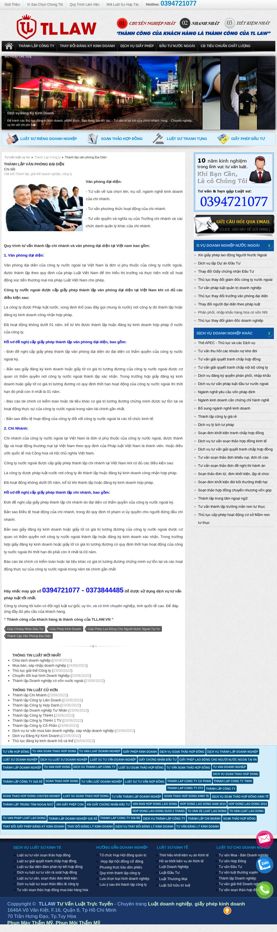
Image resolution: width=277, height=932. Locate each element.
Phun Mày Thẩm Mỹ (30, 923)
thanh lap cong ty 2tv (185, 788)
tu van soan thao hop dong (54, 751)
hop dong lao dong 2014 (247, 804)
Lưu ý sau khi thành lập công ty (123, 885)
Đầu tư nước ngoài (177, 46)
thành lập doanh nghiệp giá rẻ (73, 818)
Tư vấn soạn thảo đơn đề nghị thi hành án (231, 465)
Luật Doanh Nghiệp (9, 46)
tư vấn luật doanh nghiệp (101, 781)
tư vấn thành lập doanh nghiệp (136, 796)
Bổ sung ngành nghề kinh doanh (224, 408)
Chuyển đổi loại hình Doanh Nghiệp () (51, 675)
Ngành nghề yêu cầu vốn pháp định (226, 392)
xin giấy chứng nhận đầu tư (108, 804)
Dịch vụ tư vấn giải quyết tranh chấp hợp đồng (235, 449)
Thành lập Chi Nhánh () (40, 695)
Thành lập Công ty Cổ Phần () (45, 725)
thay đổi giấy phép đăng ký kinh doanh (33, 826)
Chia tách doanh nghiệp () (42, 660)
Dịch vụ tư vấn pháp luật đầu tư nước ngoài (233, 384)
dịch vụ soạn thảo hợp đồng (182, 751)
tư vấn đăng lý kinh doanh (197, 826)
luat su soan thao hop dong (86, 796)
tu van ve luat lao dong (207, 811)
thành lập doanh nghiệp (22, 767)
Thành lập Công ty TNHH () (43, 715)
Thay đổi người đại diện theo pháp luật (229, 304)
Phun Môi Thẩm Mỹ (78, 923)
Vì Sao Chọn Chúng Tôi (45, 4)
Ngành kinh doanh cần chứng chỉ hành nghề (233, 400)
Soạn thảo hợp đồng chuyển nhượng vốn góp (235, 490)
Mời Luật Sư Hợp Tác (123, 4)
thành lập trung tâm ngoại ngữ (28, 804)
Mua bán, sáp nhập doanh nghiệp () (50, 665)
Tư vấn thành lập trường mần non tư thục (231, 506)
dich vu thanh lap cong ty (94, 767)
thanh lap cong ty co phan (189, 781)
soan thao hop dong (61, 781)
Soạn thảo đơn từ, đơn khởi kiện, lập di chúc (233, 474)
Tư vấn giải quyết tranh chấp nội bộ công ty (233, 367)
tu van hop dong (57, 767)
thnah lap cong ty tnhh (233, 781)
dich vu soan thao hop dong (235, 774)
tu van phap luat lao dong (24, 818)
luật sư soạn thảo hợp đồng (141, 767)
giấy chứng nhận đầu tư (25, 629)
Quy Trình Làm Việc (85, 4)
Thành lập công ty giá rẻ (217, 416)
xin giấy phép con (69, 804)
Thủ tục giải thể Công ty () (42, 670)
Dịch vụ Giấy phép (137, 46)
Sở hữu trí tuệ (18, 56)
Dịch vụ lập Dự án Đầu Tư (219, 263)
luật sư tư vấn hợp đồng (144, 781)
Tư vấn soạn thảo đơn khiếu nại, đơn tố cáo (233, 457)
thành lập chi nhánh (204, 818)
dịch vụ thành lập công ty (164, 818)
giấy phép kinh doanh (65, 629)
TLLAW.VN (101, 619)
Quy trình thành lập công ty (120, 873)
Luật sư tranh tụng (187, 139)
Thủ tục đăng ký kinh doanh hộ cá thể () (53, 741)
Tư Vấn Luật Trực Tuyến (86, 904)
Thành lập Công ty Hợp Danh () (46, 705)
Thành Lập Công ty (36, 46)
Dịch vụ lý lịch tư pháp (216, 425)
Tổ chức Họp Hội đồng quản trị (123, 855)
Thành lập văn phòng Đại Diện (34, 164)
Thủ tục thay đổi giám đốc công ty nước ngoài (235, 279)
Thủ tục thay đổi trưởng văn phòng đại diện (233, 296)
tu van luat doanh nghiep (99, 751)
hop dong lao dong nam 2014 (203, 804)
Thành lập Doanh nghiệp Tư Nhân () (50, 710)
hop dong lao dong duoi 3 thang (159, 811)
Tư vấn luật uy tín (17, 157)
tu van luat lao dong (246, 811)
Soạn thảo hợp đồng (121, 139)
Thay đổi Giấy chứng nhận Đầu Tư (226, 271)
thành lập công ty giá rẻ (23, 781)
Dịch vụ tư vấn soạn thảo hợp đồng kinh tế (232, 441)
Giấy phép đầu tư (248, 139)
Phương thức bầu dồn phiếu (121, 867)
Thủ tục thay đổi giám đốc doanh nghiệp (230, 320)
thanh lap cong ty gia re (120, 818)
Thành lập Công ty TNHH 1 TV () (47, 720)
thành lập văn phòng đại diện (29, 636)
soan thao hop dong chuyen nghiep (31, 796)
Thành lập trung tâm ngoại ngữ (223, 498)
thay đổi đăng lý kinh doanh (90, 826)
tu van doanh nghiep (229, 767)
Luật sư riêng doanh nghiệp (48, 139)
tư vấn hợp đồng (16, 751)
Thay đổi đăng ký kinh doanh (87, 46)
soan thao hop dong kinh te (186, 796)
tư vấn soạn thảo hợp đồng (188, 767)
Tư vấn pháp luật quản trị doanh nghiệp (229, 288)
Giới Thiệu (12, 4)
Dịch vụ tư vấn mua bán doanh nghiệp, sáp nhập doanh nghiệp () (73, 730)
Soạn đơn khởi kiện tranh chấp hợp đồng (231, 433)
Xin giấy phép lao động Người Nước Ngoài (232, 255)
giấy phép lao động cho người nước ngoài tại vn (124, 629)
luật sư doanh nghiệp (20, 759)
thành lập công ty (221, 788)
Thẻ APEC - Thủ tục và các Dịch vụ (226, 343)
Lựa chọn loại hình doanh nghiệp (124, 879)
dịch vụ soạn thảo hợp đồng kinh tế (240, 796)
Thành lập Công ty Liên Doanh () (47, 700)
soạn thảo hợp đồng (239, 818)
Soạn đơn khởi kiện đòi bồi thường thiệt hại (232, 482)
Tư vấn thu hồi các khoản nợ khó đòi (227, 351)
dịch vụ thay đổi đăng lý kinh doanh (144, 826)
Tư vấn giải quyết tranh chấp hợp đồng (229, 359)
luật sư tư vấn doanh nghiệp (113, 759)
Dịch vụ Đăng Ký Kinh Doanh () (46, 736)
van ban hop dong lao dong (155, 804)
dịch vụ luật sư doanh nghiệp (63, 759)
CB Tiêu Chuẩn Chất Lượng (225, 46)
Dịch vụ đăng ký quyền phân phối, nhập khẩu (234, 375)
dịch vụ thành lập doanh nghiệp (232, 751)
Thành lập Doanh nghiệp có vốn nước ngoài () (58, 681)
